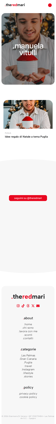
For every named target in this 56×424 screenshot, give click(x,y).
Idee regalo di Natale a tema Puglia (26, 136)
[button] (50, 5)
